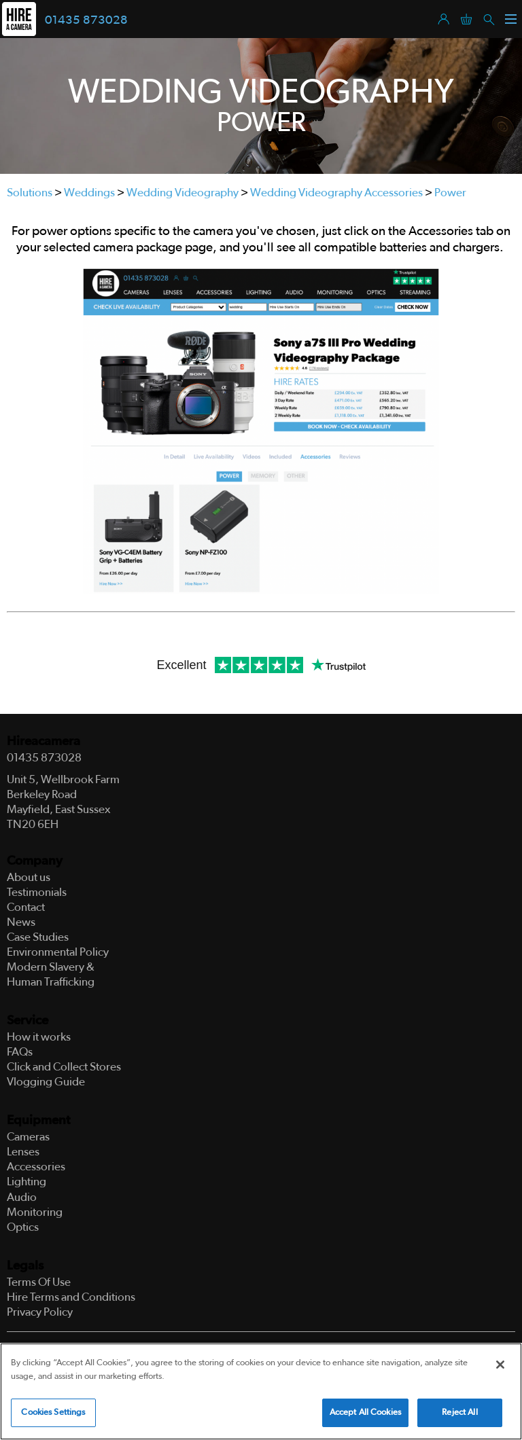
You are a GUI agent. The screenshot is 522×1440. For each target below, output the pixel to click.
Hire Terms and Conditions (71, 1297)
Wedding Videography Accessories (336, 192)
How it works (39, 1037)
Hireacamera (43, 741)
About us (28, 877)
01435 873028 (86, 20)
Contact (26, 907)
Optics (23, 1227)
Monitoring (35, 1212)
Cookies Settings (53, 1412)
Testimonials (37, 892)
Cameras (28, 1136)
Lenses (23, 1151)
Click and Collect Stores (64, 1067)
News (21, 922)
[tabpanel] (261, 106)
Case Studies (38, 937)
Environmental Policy (58, 952)
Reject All (459, 1412)
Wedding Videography (182, 192)
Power (450, 192)
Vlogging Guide (46, 1081)
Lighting (26, 1181)
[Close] (500, 1365)
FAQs (20, 1052)
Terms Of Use (39, 1282)
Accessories (36, 1166)
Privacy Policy (40, 1312)
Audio (22, 1197)
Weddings (89, 192)
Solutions (29, 192)
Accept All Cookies (365, 1412)
